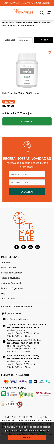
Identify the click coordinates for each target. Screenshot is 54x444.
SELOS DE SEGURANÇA (13, 388)
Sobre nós (6, 262)
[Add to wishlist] (49, 52)
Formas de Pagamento (12, 288)
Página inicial (7, 22)
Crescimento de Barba (26, 25)
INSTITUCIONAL (10, 257)
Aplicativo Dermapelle (11, 283)
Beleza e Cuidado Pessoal (28, 22)
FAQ (3, 293)
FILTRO (42, 40)
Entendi (27, 437)
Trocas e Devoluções (10, 277)
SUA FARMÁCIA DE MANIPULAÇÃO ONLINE (27, 2)
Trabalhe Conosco (9, 298)
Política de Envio (9, 267)
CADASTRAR (27, 191)
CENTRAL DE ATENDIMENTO (16, 306)
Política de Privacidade (11, 272)
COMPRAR (27, 121)
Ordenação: (10, 39)
